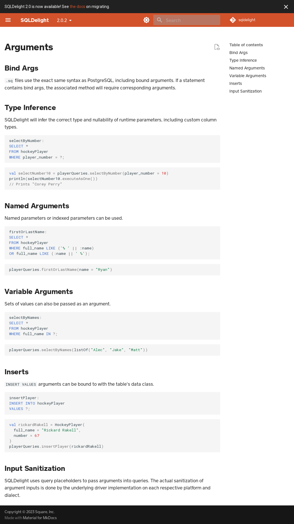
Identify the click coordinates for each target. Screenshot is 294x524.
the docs (77, 6)
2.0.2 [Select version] (62, 20)
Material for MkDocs (40, 517)
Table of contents (246, 44)
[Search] (186, 20)
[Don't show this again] (286, 6)
